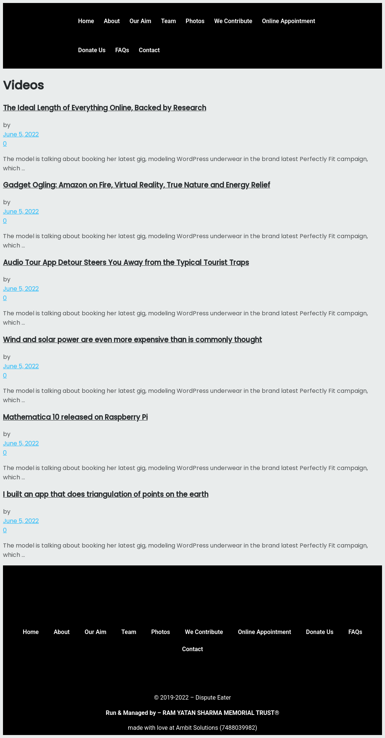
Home (86, 21)
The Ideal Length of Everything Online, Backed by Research (104, 108)
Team (168, 21)
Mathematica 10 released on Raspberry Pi (75, 417)
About (112, 21)
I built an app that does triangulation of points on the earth (105, 494)
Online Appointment (288, 21)
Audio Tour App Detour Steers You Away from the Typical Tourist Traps (126, 263)
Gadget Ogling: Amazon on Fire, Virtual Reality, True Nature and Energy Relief (136, 185)
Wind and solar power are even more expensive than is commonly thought (132, 340)
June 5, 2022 (21, 134)
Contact (149, 50)
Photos (195, 21)
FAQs (122, 50)
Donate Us (92, 50)
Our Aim (140, 21)
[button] (371, 16)
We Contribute (233, 21)
